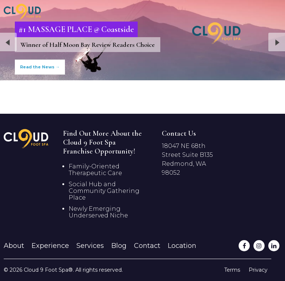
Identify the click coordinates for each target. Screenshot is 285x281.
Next (276, 42)
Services (90, 246)
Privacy (258, 270)
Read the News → (40, 67)
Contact (147, 246)
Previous (8, 42)
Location (182, 246)
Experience (50, 246)
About (14, 246)
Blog (119, 246)
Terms (232, 270)
